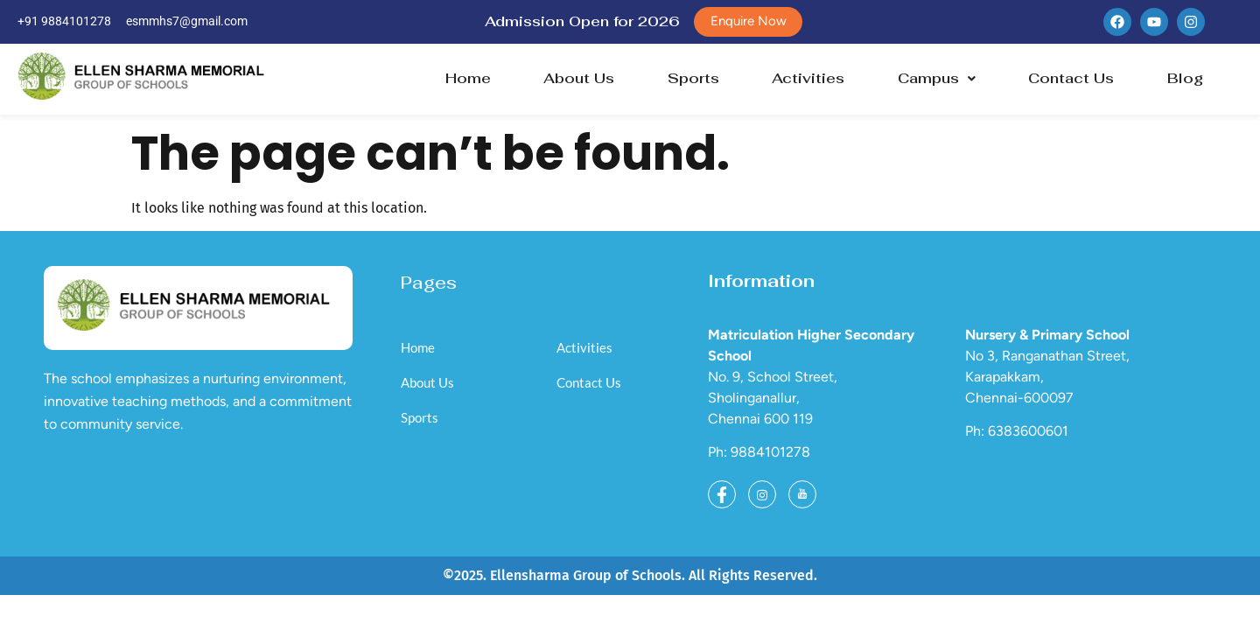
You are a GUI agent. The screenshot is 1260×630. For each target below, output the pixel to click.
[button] (937, 80)
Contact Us (1071, 79)
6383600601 (1028, 432)
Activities (808, 79)
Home (468, 79)
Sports (693, 79)
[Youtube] (802, 495)
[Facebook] (722, 495)
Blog (1185, 79)
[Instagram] (762, 495)
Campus (937, 79)
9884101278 (770, 453)
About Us (578, 79)
